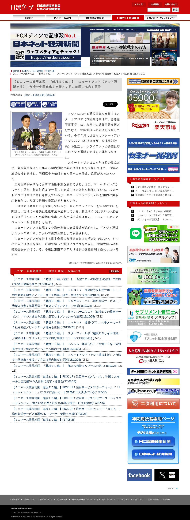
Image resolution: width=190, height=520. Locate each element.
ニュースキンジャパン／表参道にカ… (154, 191)
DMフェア (161, 18)
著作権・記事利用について (81, 500)
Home (29, 18)
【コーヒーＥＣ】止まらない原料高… (154, 211)
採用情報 (166, 500)
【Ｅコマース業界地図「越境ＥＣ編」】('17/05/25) (43, 419)
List (114, 270)
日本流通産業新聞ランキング (147, 179)
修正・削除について (104, 500)
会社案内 (15, 500)
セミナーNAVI (62, 18)
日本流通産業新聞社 (35, 7)
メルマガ (139, 4)
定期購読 (155, 4)
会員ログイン (171, 4)
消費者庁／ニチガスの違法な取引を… (154, 195)
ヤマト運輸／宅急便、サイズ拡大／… (154, 187)
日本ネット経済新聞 (128, 18)
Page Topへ (172, 488)
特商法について (46, 500)
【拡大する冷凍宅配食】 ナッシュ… (154, 219)
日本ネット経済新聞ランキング (149, 203)
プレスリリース (123, 500)
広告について (138, 500)
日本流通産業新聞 (95, 18)
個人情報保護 (62, 500)
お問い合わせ (153, 500)
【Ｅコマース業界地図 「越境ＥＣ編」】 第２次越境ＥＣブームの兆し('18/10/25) (65, 365)
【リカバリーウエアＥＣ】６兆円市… (154, 215)
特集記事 (50, 71)
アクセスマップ (30, 500)
